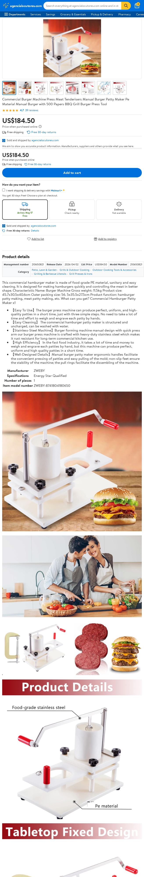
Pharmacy (124, 14)
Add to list (35, 239)
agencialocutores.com (45, 140)
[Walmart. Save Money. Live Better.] (22, 6)
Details (35, 230)
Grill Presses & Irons (80, 274)
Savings (50, 14)
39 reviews (31, 110)
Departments (14, 14)
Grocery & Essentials (73, 14)
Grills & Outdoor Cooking (74, 270)
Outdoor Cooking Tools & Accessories (114, 270)
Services (35, 14)
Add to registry (105, 239)
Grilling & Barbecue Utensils (50, 274)
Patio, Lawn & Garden (44, 270)
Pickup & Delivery (102, 14)
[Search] (126, 6)
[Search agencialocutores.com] (82, 6)
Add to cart (72, 172)
